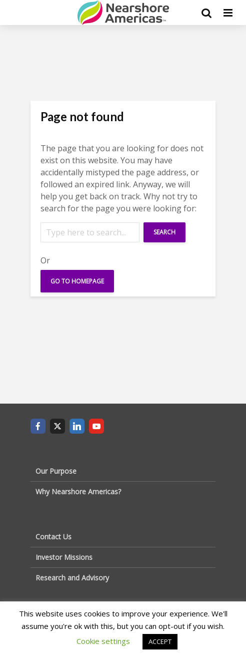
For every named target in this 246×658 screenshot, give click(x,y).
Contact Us (54, 536)
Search (165, 232)
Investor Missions (64, 557)
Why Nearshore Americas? (78, 491)
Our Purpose (56, 471)
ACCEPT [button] (160, 641)
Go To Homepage (77, 281)
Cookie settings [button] (103, 641)
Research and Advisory (72, 577)
